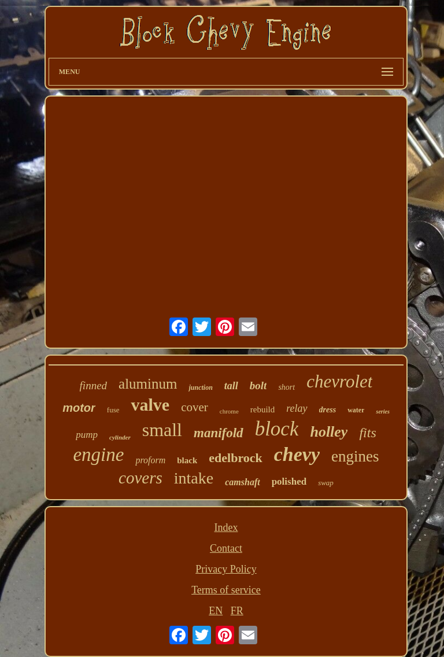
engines (355, 456)
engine (98, 454)
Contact (226, 548)
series (382, 411)
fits (367, 432)
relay (296, 408)
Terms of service (226, 590)
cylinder (120, 437)
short (286, 387)
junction (200, 387)
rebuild (262, 409)
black (187, 460)
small (162, 429)
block (277, 429)
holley (328, 431)
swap (326, 482)
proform (150, 460)
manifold (218, 433)
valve (150, 404)
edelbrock (235, 458)
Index (226, 527)
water (355, 410)
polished (289, 481)
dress (327, 409)
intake (193, 478)
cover (194, 407)
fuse (113, 409)
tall (231, 386)
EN (216, 611)
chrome (229, 411)
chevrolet (339, 381)
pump (87, 434)
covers (140, 477)
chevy (297, 454)
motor (78, 407)
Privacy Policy (226, 569)
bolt (258, 385)
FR (237, 611)
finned (94, 385)
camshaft (242, 482)
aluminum (148, 384)
